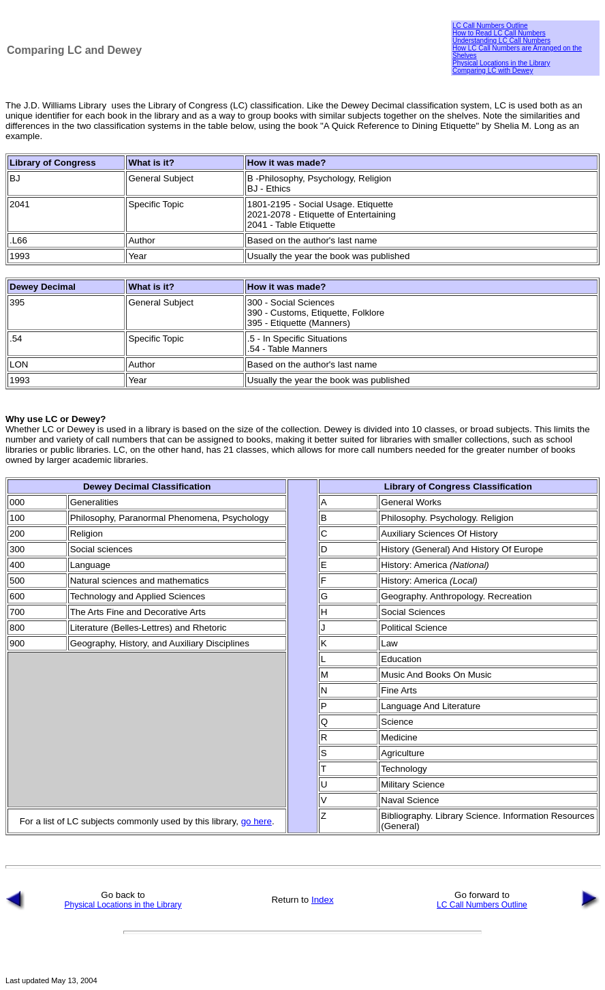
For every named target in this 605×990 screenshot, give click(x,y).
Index (322, 900)
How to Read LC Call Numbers (499, 33)
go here (256, 821)
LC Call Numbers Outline (490, 25)
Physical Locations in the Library (501, 63)
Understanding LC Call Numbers (501, 40)
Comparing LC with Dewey (492, 70)
